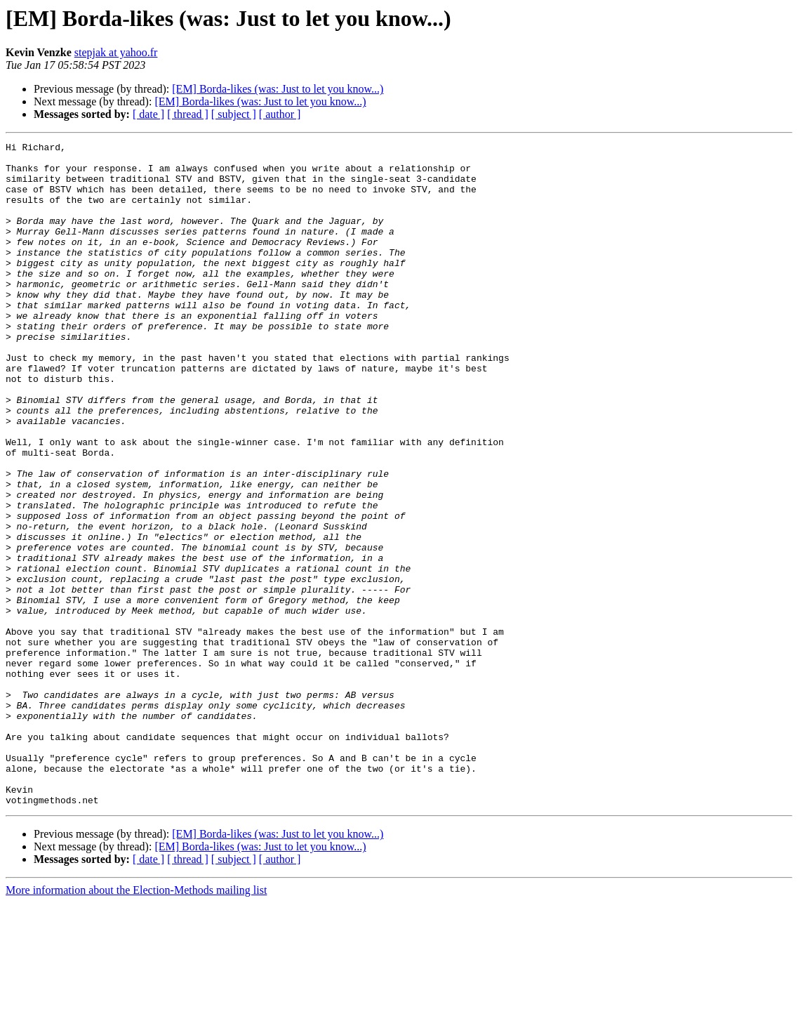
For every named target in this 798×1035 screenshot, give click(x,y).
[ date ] (148, 114)
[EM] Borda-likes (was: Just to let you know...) (277, 89)
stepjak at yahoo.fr (116, 52)
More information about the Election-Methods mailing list (136, 1023)
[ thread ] (187, 114)
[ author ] (280, 114)
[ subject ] (233, 114)
